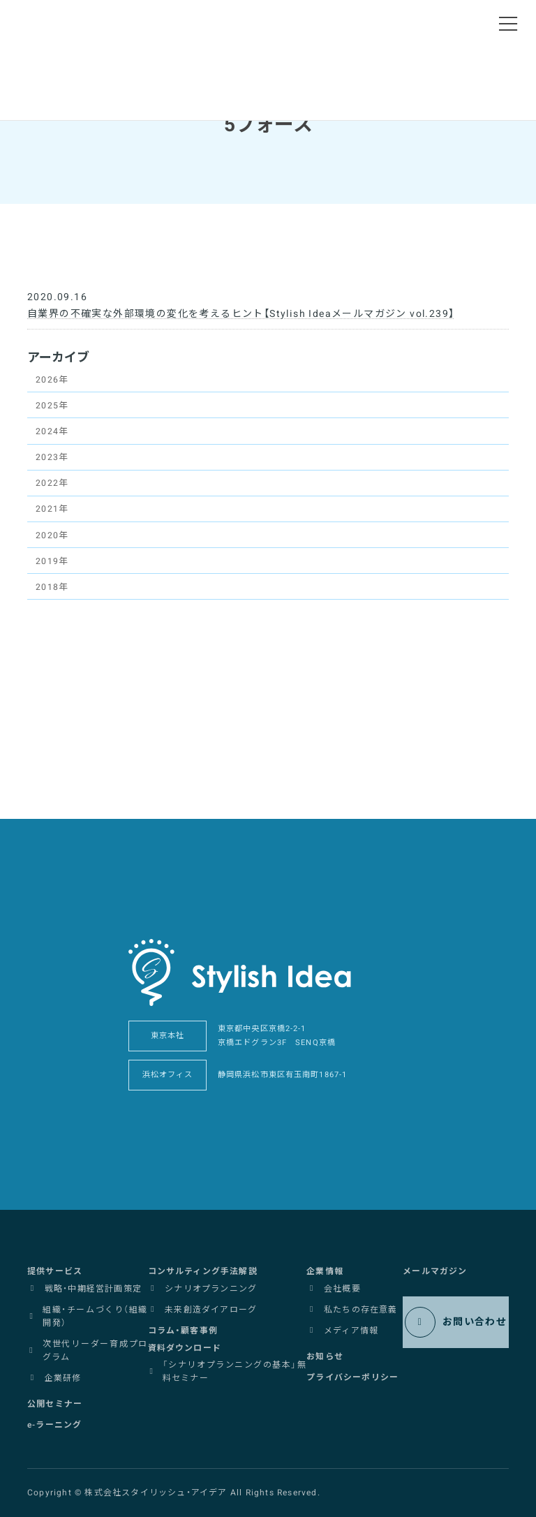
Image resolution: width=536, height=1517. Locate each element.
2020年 (52, 535)
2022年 (52, 483)
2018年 (52, 587)
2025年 (52, 405)
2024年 (52, 431)
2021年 (52, 509)
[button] (54, 1272)
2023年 (52, 457)
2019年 (52, 561)
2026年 (52, 379)
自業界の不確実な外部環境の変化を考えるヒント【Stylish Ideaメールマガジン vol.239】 (240, 313)
